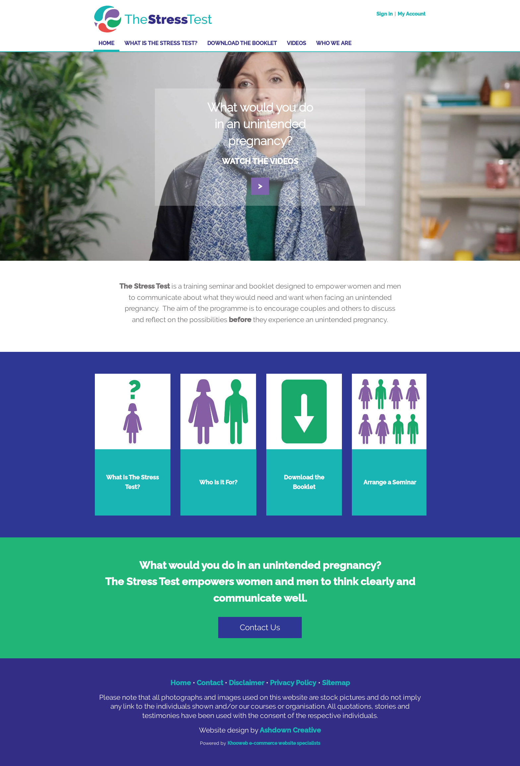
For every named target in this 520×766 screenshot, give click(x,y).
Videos (296, 43)
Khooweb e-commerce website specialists (274, 743)
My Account (411, 14)
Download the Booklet (242, 43)
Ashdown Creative (290, 730)
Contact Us (260, 627)
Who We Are (334, 43)
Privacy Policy (293, 683)
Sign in (384, 14)
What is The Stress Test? (160, 43)
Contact (210, 683)
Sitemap (336, 683)
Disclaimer (246, 683)
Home (106, 43)
